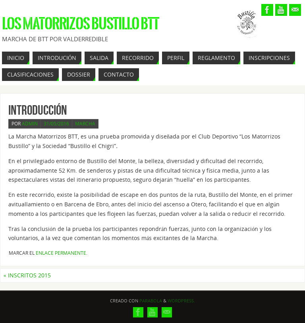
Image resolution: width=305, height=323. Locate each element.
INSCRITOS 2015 (27, 275)
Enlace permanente (61, 253)
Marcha (85, 123)
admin (30, 123)
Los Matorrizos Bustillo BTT (80, 23)
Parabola (150, 301)
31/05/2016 (56, 123)
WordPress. (181, 301)
